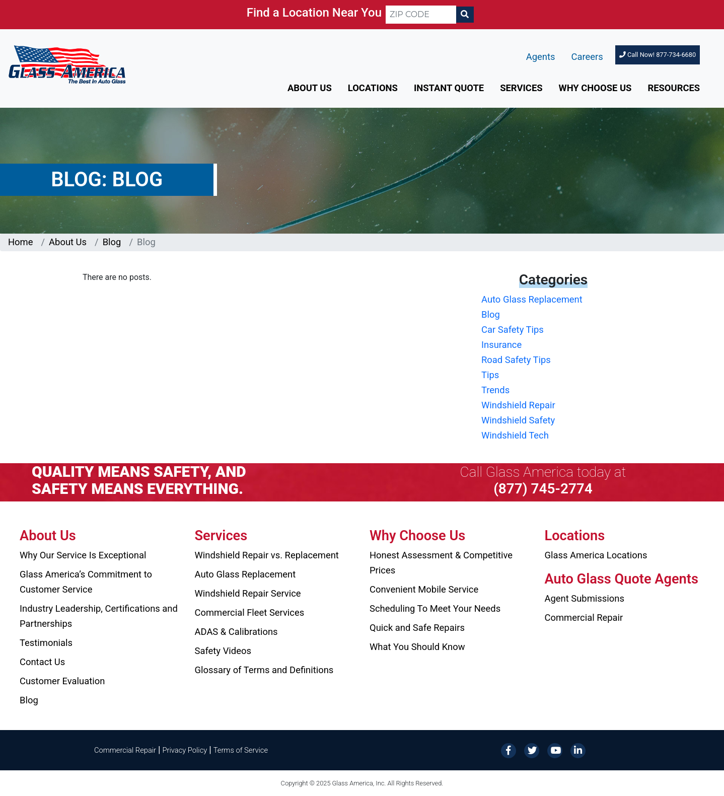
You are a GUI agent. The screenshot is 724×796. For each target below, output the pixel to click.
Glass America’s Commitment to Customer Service (86, 582)
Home (20, 242)
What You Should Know (417, 646)
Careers (587, 56)
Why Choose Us (595, 88)
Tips (490, 375)
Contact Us (42, 662)
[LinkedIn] (578, 749)
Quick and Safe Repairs (417, 627)
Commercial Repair (584, 617)
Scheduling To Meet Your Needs (435, 608)
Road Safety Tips (516, 359)
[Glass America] (67, 63)
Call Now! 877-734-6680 (657, 54)
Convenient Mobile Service (424, 589)
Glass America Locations (596, 555)
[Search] (465, 15)
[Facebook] (508, 749)
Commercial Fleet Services (250, 612)
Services (521, 88)
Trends (495, 390)
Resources (673, 88)
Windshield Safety (518, 420)
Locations (373, 88)
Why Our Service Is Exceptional (83, 555)
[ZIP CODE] (421, 15)
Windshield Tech (515, 435)
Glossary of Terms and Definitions (264, 670)
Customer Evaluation (62, 681)
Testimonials (46, 642)
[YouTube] (554, 749)
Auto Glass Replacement (532, 299)
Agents (540, 56)
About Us (309, 88)
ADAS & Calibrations (236, 631)
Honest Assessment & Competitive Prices (441, 562)
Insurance (501, 344)
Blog (112, 242)
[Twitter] (531, 749)
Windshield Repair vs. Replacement (267, 555)
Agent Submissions (584, 598)
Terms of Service (240, 750)
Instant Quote (449, 88)
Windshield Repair (518, 405)
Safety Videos (223, 650)
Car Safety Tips (512, 329)
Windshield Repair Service (248, 593)
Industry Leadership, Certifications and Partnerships (99, 616)
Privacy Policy (185, 750)
